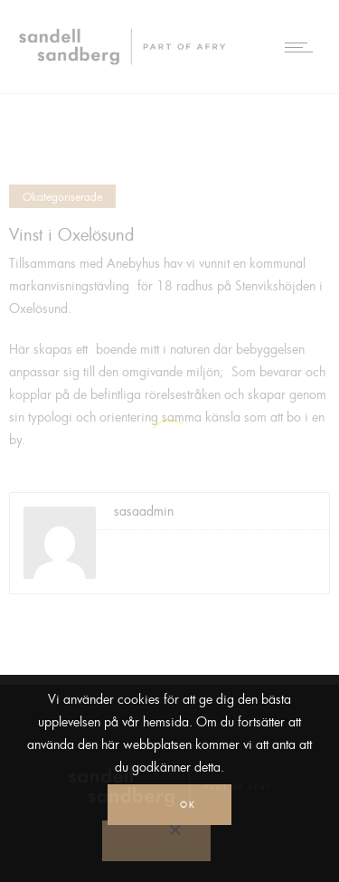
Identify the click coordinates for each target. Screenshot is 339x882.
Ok (187, 805)
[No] (156, 840)
